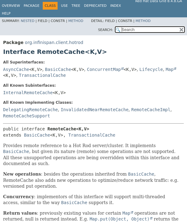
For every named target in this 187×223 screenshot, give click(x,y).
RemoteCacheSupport (26, 115)
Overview (11, 6)
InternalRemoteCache (28, 92)
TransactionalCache (42, 75)
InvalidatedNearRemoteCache (94, 109)
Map (169, 69)
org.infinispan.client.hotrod (54, 42)
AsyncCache (16, 69)
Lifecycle (151, 69)
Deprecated (95, 6)
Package (32, 6)
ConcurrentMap (104, 69)
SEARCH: (105, 30)
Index (115, 6)
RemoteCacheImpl (150, 109)
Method (75, 21)
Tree (76, 6)
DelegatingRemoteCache (30, 109)
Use (64, 6)
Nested (27, 21)
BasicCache (58, 69)
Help (6, 13)
